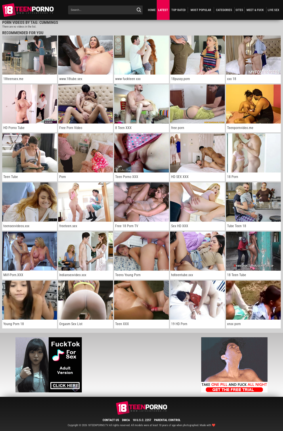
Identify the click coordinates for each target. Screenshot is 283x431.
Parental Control (167, 420)
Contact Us (111, 420)
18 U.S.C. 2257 (142, 420)
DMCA (126, 420)
